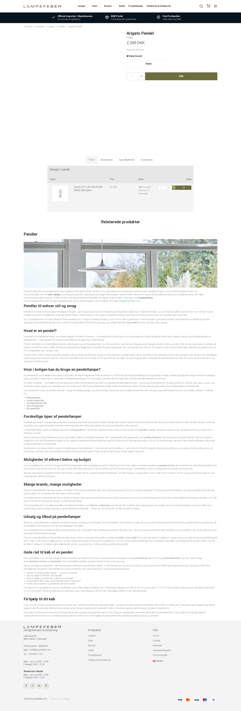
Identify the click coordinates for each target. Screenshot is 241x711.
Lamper (83, 6)
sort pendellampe (139, 558)
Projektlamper (135, 6)
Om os (156, 635)
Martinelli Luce (107, 505)
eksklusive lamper (38, 561)
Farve (148, 64)
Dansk (157, 661)
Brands (109, 6)
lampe (47, 375)
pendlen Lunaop (147, 430)
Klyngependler (33, 408)
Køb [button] (181, 76)
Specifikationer (127, 159)
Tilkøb (91, 159)
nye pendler (131, 322)
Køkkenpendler (33, 397)
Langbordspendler (35, 400)
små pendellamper (171, 558)
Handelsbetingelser (162, 650)
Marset (93, 505)
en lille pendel (76, 430)
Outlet (122, 6)
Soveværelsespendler (36, 403)
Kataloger (157, 645)
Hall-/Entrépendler (35, 406)
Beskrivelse (107, 159)
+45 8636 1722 (35, 654)
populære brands (166, 465)
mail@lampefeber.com (40, 649)
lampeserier (56, 561)
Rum (97, 6)
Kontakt (156, 640)
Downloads (147, 159)
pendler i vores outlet (127, 537)
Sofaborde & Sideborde (159, 6)
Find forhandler (160, 655)
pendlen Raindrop (152, 437)
